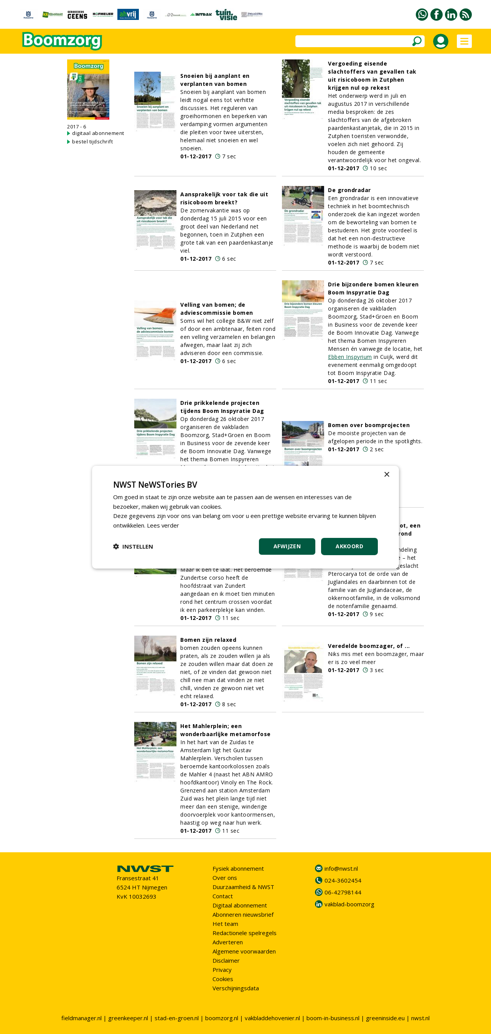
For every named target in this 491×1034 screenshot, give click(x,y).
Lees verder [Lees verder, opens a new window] (163, 525)
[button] (133, 546)
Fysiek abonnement (238, 868)
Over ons (225, 877)
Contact (223, 896)
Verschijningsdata (236, 988)
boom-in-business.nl (332, 1018)
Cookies (223, 979)
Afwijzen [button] (287, 546)
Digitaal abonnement (240, 905)
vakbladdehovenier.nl (272, 1018)
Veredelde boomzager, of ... (369, 645)
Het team (225, 923)
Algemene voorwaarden (244, 951)
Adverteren (228, 942)
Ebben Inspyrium (350, 356)
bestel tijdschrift (92, 141)
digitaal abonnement (98, 133)
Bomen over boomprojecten (369, 425)
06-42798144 (343, 892)
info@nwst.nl (341, 868)
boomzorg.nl (221, 1018)
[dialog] (245, 516)
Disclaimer (226, 960)
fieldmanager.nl (81, 1018)
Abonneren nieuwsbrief (243, 914)
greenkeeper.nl (128, 1018)
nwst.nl (420, 1018)
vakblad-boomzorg (349, 904)
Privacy (222, 969)
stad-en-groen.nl (177, 1018)
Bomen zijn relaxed (208, 639)
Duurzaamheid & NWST (243, 887)
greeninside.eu (385, 1018)
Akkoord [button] (349, 546)
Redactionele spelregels (245, 933)
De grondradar (349, 190)
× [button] (386, 474)
